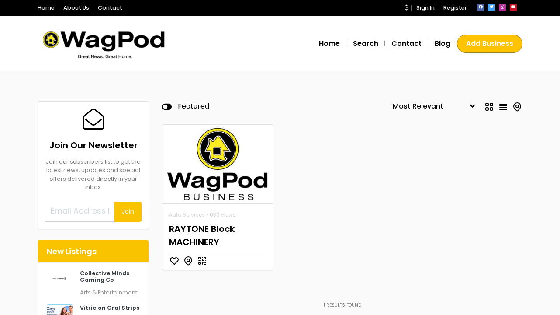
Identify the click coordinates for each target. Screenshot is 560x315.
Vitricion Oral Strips (109, 308)
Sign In (425, 7)
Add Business (489, 43)
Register (455, 7)
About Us (76, 7)
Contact (110, 7)
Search (365, 43)
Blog (442, 43)
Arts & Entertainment (108, 292)
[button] (406, 7)
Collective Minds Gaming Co (104, 277)
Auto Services (187, 214)
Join (128, 211)
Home (46, 7)
